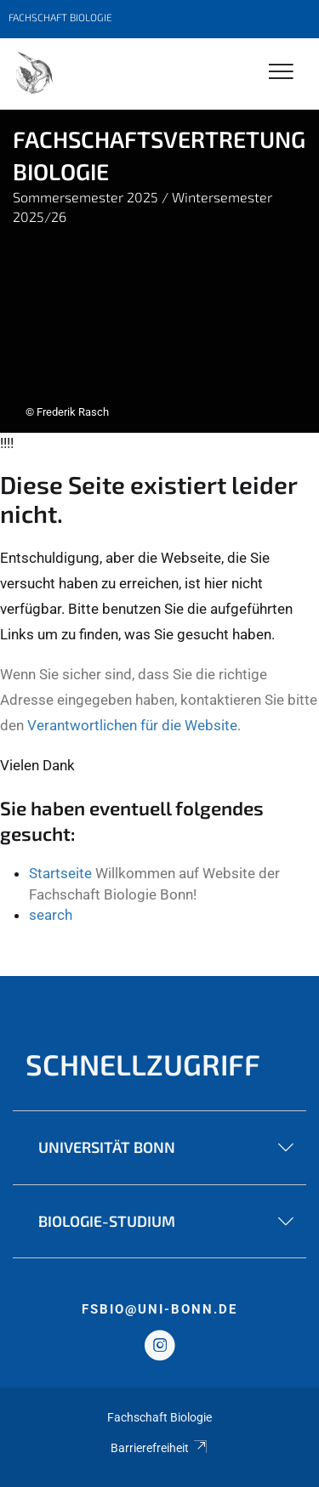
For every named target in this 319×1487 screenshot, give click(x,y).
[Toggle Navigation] (281, 72)
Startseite (60, 873)
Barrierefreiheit (159, 1448)
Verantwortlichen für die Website (132, 725)
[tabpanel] (159, 271)
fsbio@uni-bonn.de (159, 1309)
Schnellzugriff (143, 1064)
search (50, 914)
